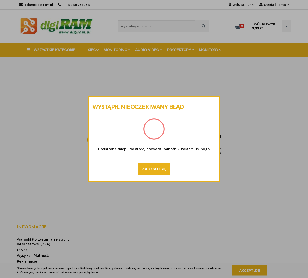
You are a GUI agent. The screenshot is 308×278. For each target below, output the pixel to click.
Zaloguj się (154, 169)
